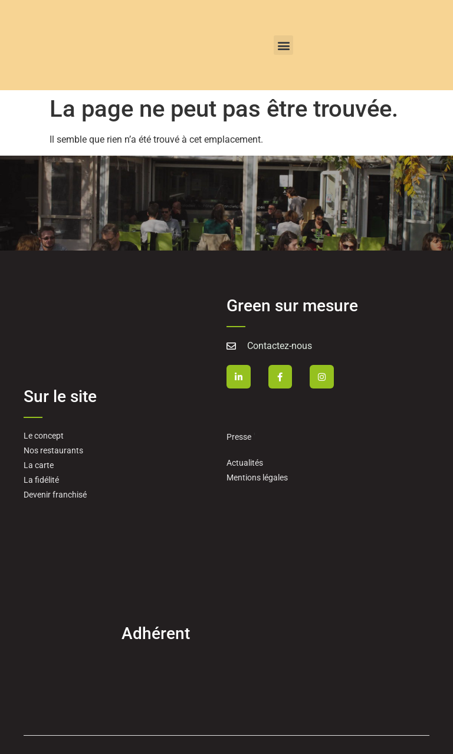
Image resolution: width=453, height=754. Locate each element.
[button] (283, 45)
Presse (238, 437)
